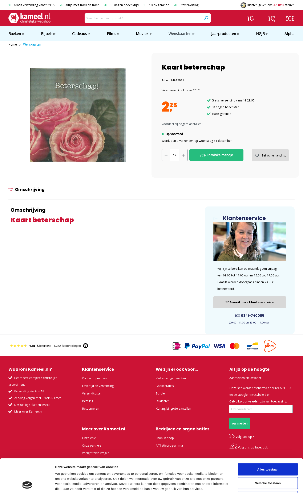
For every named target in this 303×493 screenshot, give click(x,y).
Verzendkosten (92, 393)
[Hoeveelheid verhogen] (183, 155)
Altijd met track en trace (80, 5)
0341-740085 (249, 315)
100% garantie (157, 5)
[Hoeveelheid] (174, 155)
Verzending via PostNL (29, 391)
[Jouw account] (251, 18)
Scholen (161, 393)
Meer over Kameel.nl (28, 411)
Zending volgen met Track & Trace (37, 398)
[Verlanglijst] (272, 18)
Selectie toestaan (268, 452)
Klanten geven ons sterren (268, 5)
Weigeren (268, 465)
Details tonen (227, 484)
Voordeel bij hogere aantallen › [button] (182, 124)
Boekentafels (165, 386)
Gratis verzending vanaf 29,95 (32, 5)
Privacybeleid (257, 395)
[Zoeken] (206, 18)
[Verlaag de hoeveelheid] (166, 155)
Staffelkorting (186, 5)
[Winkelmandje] (290, 18)
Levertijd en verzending (98, 386)
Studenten (163, 401)
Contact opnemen (94, 378)
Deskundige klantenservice (32, 405)
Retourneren (90, 408)
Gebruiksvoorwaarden (244, 401)
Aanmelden (239, 423)
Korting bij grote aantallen (173, 408)
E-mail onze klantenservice (250, 302)
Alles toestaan (268, 438)
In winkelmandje (216, 155)
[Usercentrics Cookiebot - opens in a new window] (27, 485)
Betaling (87, 401)
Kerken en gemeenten (171, 378)
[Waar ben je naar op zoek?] (143, 18)
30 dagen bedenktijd (121, 5)
